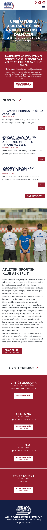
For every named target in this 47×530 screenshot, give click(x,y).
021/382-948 (35, 520)
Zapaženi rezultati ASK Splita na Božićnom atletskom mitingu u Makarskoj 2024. (19, 140)
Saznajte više (23, 396)
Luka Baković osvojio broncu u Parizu (18, 169)
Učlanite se (23, 84)
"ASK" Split (12, 351)
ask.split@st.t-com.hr (24, 522)
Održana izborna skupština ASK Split (22, 112)
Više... (41, 128)
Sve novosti (34, 196)
